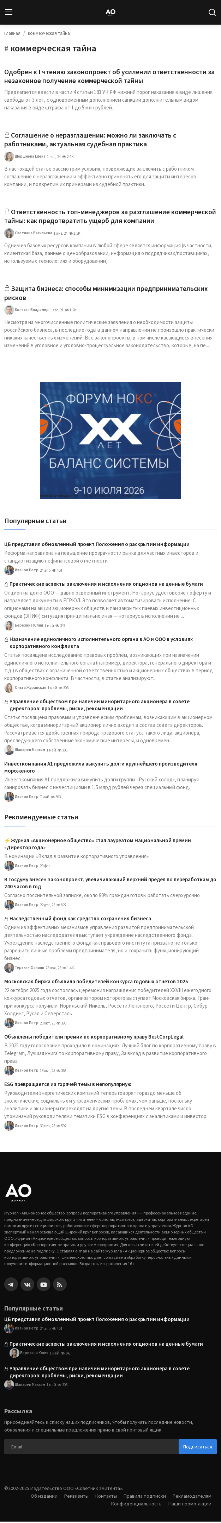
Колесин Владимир (26, 311)
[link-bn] (110, 442)
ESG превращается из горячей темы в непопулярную (67, 1085)
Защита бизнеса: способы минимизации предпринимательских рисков (107, 294)
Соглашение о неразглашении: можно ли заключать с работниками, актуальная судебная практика (91, 140)
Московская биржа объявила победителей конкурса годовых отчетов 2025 (96, 982)
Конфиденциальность (135, 1505)
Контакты (105, 1497)
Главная (12, 33)
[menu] (9, 12)
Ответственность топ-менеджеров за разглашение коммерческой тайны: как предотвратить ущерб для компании (103, 217)
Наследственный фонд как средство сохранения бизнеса (80, 919)
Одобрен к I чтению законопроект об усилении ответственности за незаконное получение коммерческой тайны (109, 76)
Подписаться (197, 1448)
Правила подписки (144, 1497)
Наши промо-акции (189, 1505)
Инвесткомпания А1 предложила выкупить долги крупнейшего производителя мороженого (100, 768)
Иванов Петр (21, 572)
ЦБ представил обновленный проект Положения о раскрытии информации (97, 545)
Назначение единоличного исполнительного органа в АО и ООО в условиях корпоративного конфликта (101, 644)
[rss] (60, 1286)
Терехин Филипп (24, 969)
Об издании (42, 1497)
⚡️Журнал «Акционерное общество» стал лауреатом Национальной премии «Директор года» (97, 845)
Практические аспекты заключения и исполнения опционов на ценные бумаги (106, 585)
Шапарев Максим (24, 751)
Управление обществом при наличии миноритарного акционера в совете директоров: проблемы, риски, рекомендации (100, 706)
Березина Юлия (23, 627)
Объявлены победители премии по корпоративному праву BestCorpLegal (94, 1038)
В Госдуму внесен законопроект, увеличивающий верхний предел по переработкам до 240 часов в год (110, 884)
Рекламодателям (191, 1497)
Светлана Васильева (28, 234)
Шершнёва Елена (25, 157)
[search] (212, 12)
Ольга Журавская (25, 689)
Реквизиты (74, 1497)
